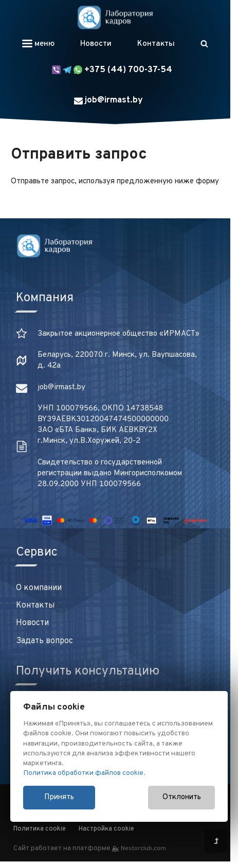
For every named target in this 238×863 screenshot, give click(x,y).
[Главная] (115, 17)
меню (38, 44)
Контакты (156, 44)
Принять (59, 797)
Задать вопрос (44, 641)
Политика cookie (39, 829)
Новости (96, 44)
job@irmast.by (108, 100)
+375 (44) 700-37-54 (112, 70)
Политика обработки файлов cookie (83, 773)
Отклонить (181, 797)
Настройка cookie (106, 829)
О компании (39, 588)
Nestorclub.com (143, 848)
